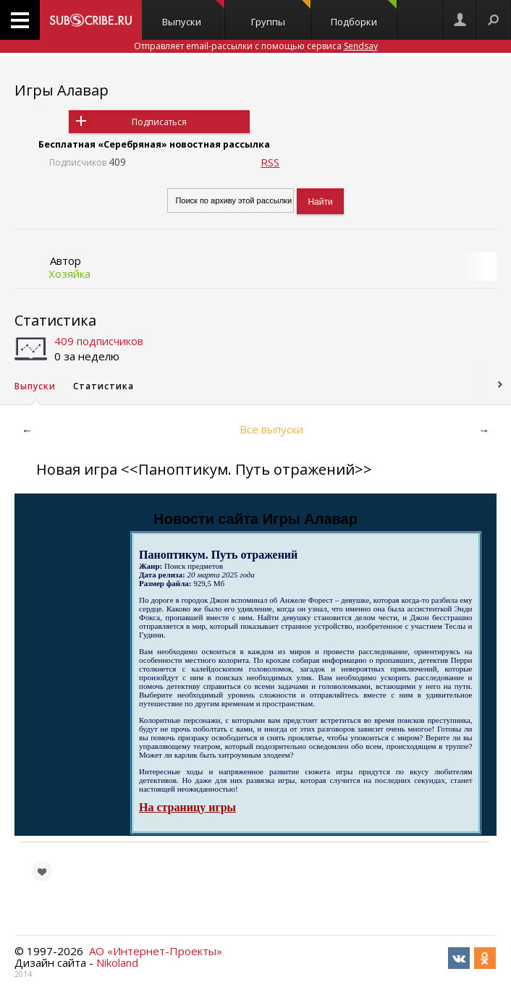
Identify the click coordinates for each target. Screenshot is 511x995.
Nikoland (117, 962)
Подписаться (159, 122)
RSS (270, 162)
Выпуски (193, 14)
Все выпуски (271, 429)
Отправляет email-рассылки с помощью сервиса (256, 46)
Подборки (364, 14)
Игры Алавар (61, 90)
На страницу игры (187, 807)
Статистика (55, 320)
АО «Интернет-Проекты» (155, 951)
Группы (281, 14)
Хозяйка (69, 273)
